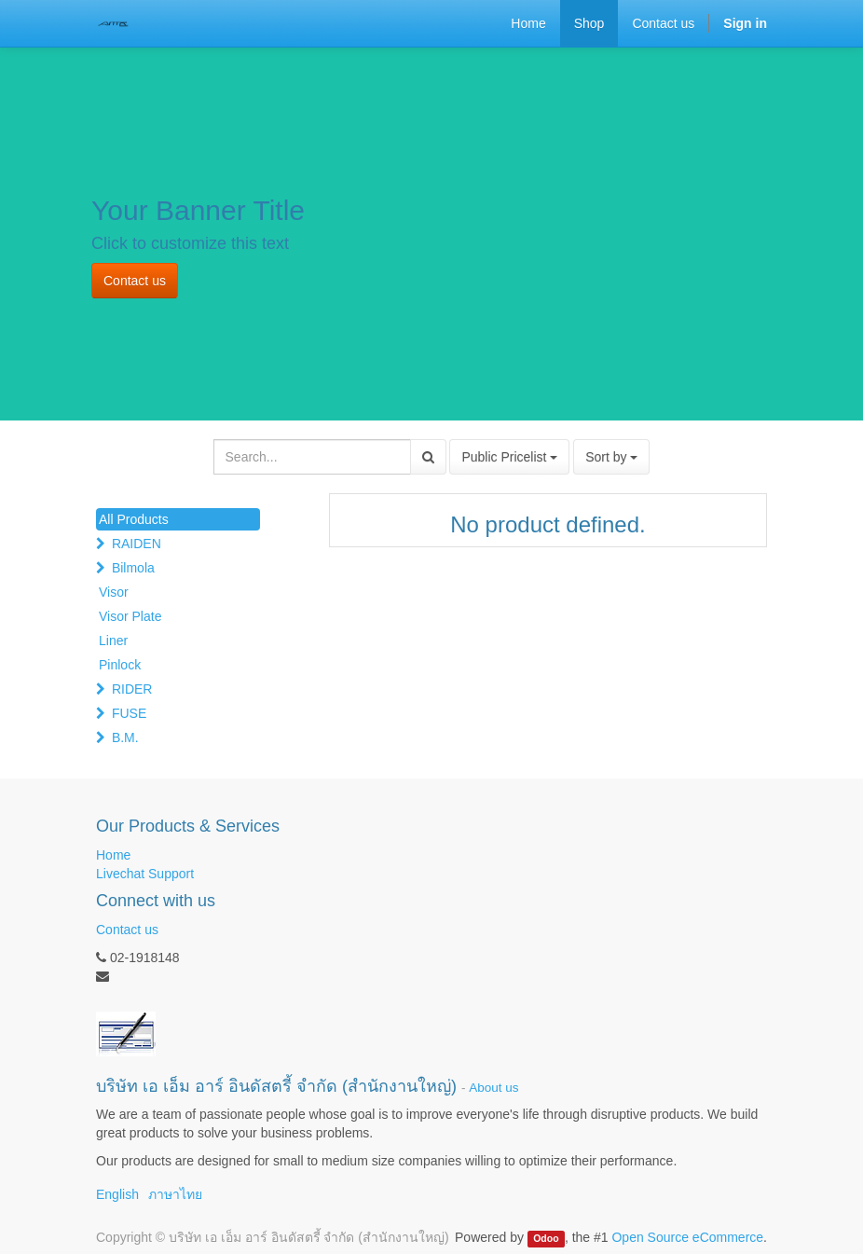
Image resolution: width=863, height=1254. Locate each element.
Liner (113, 640)
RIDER (132, 689)
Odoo (545, 1238)
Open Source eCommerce (687, 1237)
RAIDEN (136, 543)
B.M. (125, 737)
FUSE (129, 713)
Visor (114, 592)
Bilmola (133, 567)
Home (113, 854)
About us (493, 1088)
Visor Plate (130, 616)
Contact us (134, 280)
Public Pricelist (509, 456)
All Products (134, 519)
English (117, 1194)
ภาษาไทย (175, 1194)
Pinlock (120, 664)
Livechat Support (145, 873)
